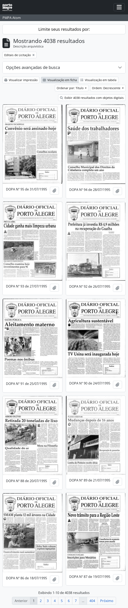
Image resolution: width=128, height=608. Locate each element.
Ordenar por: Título (70, 88)
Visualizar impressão (21, 80)
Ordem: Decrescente (106, 88)
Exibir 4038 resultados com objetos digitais (92, 98)
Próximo (106, 601)
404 (92, 601)
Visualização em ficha (60, 80)
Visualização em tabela (98, 80)
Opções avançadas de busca (33, 67)
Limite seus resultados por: (64, 29)
